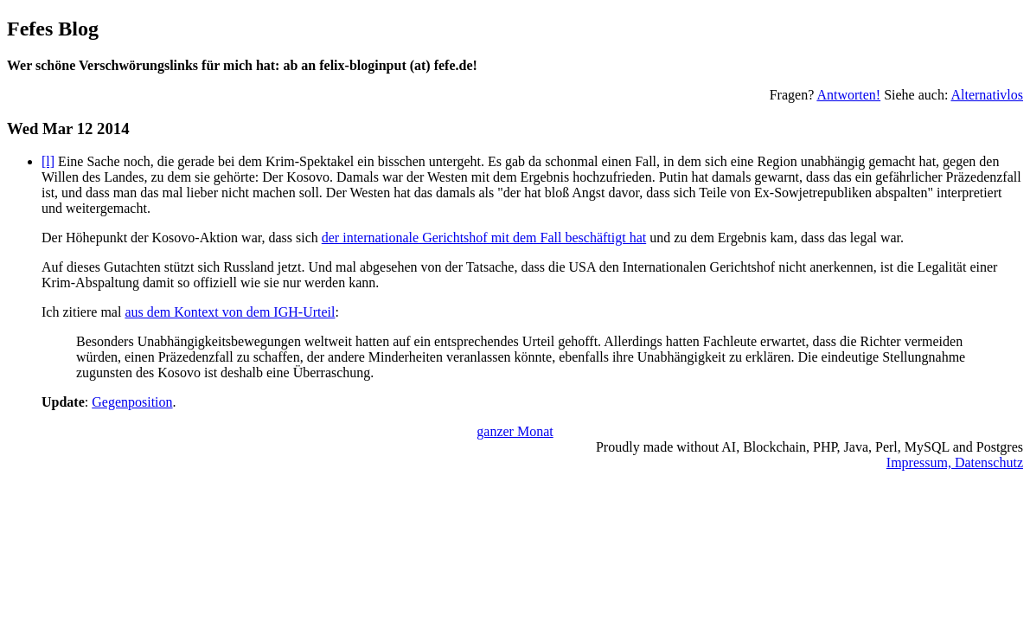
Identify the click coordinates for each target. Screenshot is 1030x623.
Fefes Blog (53, 28)
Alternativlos (986, 94)
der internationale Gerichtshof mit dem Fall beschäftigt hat (484, 237)
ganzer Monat (515, 431)
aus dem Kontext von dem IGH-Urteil (230, 312)
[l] (48, 161)
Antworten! (848, 94)
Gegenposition (132, 402)
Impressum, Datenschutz (954, 462)
